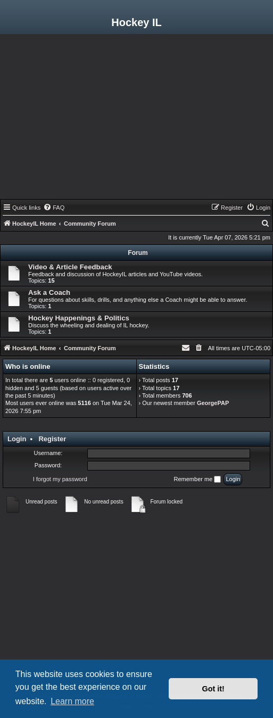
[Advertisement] (136, 119)
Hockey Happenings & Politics (78, 318)
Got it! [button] (213, 688)
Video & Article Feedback (70, 267)
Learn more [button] (72, 701)
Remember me (197, 479)
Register (52, 439)
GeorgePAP (213, 403)
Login (16, 439)
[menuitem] (53, 207)
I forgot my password (60, 479)
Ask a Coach (49, 292)
